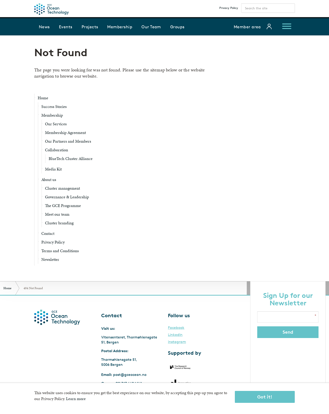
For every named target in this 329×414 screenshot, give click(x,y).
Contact (47, 233)
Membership (119, 26)
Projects (90, 26)
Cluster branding (59, 223)
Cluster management (62, 188)
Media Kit (53, 169)
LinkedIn (175, 335)
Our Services (56, 124)
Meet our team (57, 214)
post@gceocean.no (129, 374)
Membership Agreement (65, 132)
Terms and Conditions (60, 251)
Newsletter (50, 259)
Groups (177, 26)
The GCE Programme (63, 205)
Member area (247, 26)
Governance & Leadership (67, 197)
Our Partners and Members (68, 141)
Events (65, 26)
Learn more (76, 398)
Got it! (264, 397)
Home (43, 98)
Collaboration (56, 150)
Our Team (151, 26)
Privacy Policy (228, 8)
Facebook (176, 328)
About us (48, 179)
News (44, 26)
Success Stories (54, 106)
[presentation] (288, 359)
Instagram (177, 342)
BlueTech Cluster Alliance (71, 158)
